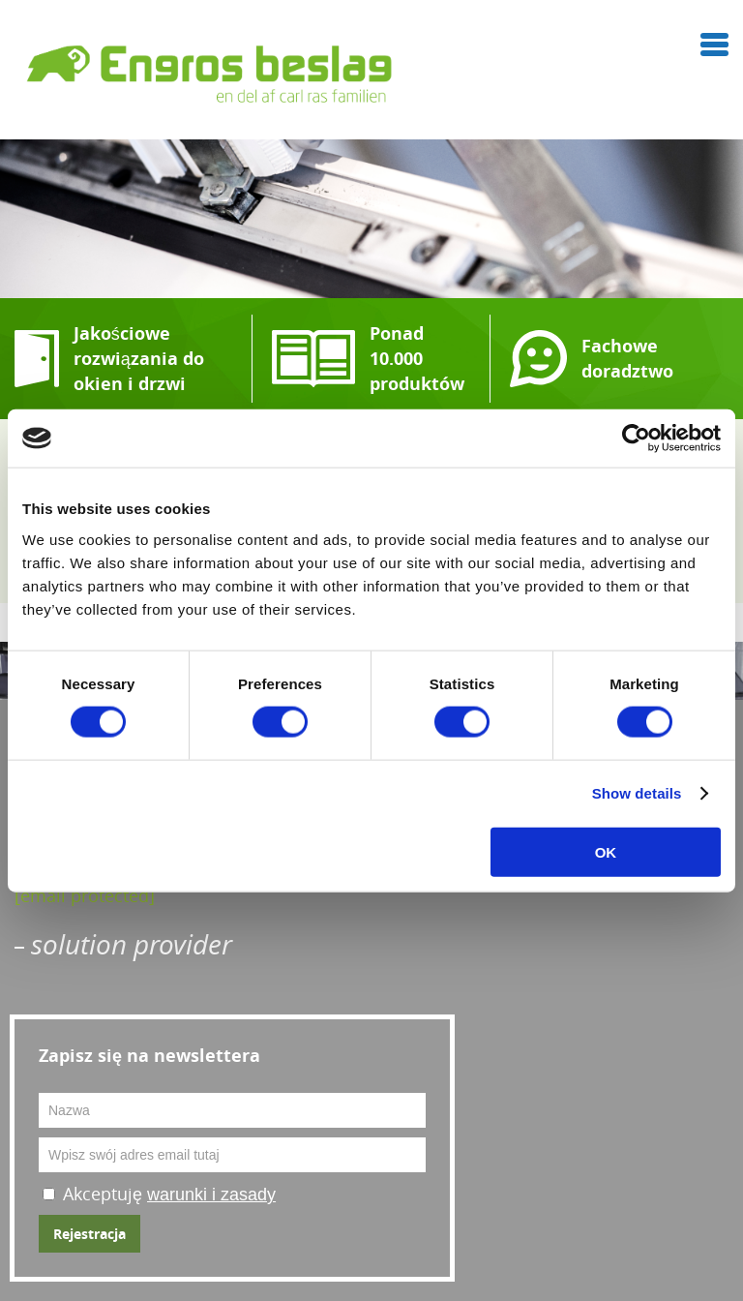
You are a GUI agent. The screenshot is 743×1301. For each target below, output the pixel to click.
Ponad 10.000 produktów (417, 358)
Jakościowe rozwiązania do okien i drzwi (139, 358)
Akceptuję (169, 1193)
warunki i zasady (211, 1194)
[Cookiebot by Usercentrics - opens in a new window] (636, 438)
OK (606, 851)
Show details (637, 793)
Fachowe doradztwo (627, 358)
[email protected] (85, 895)
